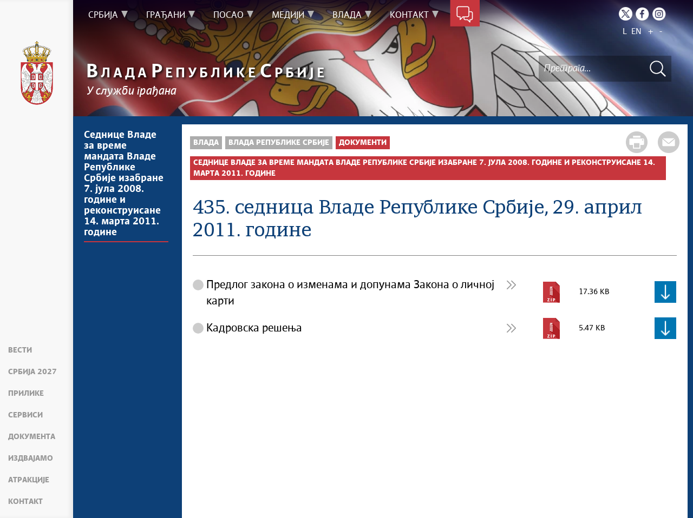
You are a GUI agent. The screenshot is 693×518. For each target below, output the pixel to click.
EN (636, 32)
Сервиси (25, 415)
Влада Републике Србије (278, 143)
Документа (31, 437)
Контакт (25, 502)
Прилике (26, 393)
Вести (20, 350)
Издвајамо (30, 458)
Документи (363, 143)
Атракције (28, 480)
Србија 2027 (32, 372)
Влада (206, 143)
